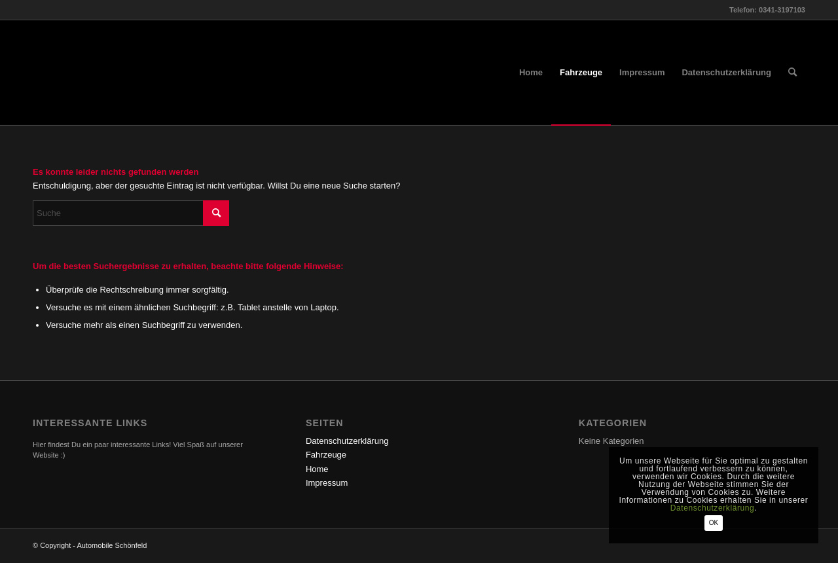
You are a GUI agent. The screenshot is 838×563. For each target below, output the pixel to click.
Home (317, 469)
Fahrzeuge (326, 455)
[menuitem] (531, 72)
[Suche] (792, 72)
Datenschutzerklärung (347, 441)
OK (713, 522)
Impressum (327, 483)
